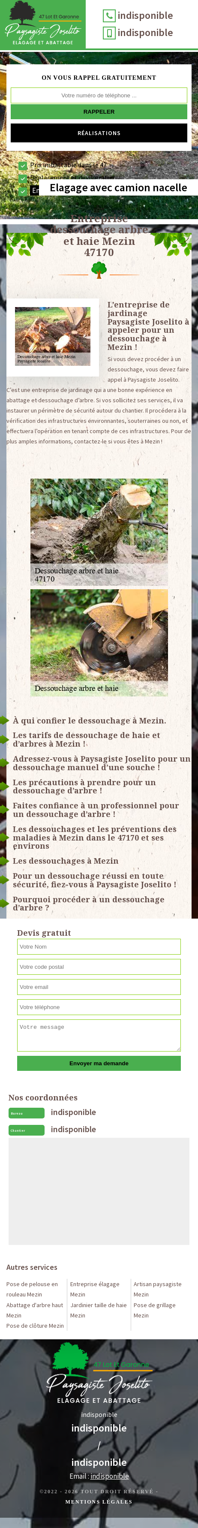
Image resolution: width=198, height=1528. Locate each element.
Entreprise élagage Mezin (95, 1289)
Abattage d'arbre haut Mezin (34, 1310)
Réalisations (99, 133)
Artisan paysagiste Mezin (158, 1289)
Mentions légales (98, 1502)
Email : (99, 1476)
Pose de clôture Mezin (35, 1325)
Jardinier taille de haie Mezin (98, 1310)
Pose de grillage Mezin (155, 1310)
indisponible (145, 15)
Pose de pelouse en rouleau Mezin (32, 1289)
